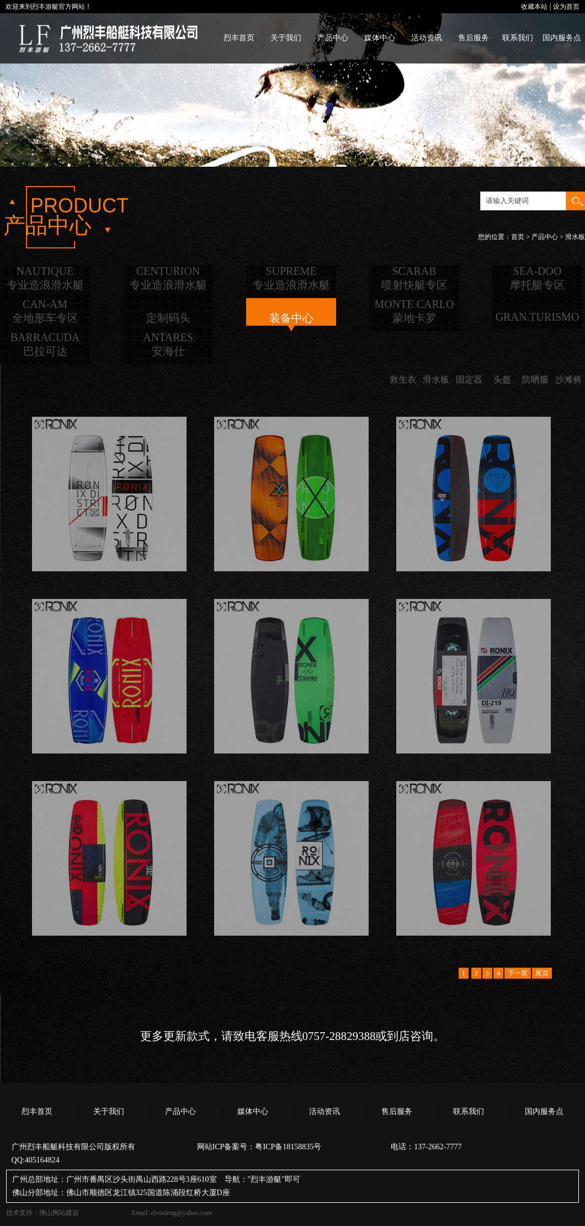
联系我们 (517, 38)
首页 (517, 237)
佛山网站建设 (59, 1213)
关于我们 (285, 38)
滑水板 (436, 379)
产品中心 (332, 38)
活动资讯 (426, 38)
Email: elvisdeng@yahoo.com (172, 1213)
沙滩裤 (568, 379)
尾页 (542, 973)
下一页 (518, 973)
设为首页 (566, 6)
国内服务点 (562, 38)
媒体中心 (379, 38)
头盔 (502, 379)
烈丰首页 (239, 38)
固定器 (469, 379)
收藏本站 (534, 6)
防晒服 (535, 379)
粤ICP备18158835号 (288, 1147)
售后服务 (473, 38)
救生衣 (403, 379)
